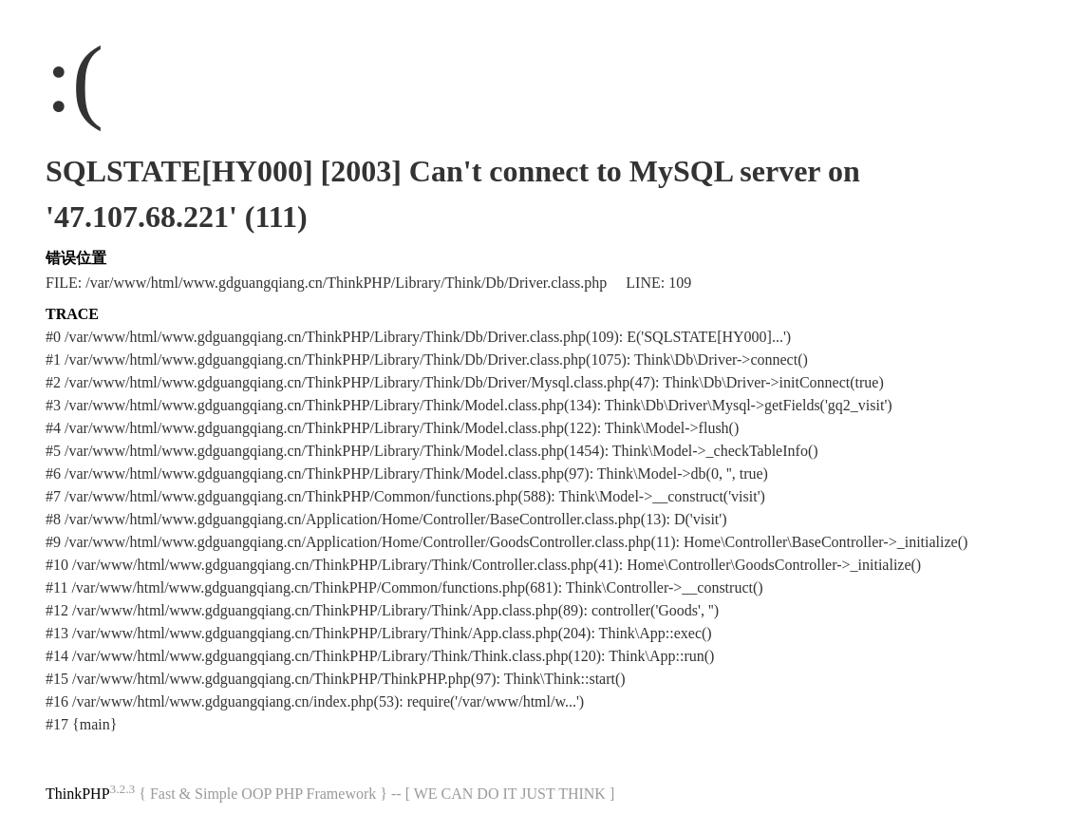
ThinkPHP (78, 794)
